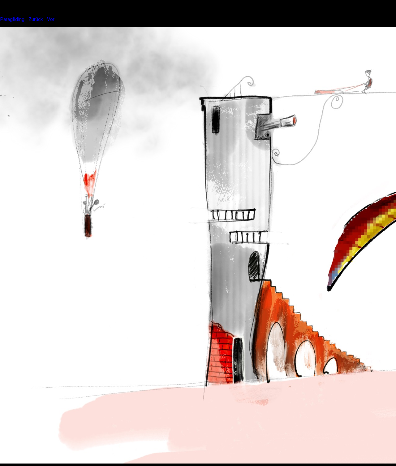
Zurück (35, 19)
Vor (50, 19)
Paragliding (12, 19)
